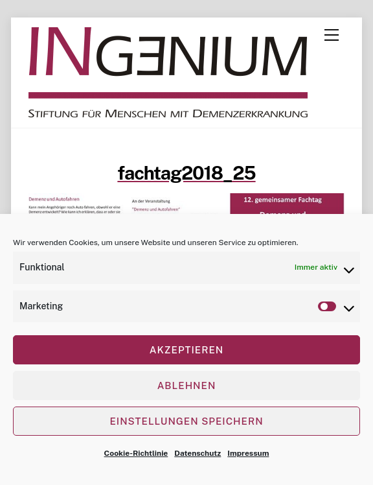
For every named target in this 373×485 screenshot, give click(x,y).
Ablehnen (186, 385)
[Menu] (332, 35)
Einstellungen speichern (186, 421)
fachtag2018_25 (186, 172)
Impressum (248, 453)
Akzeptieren (186, 349)
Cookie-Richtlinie (136, 453)
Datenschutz (197, 453)
